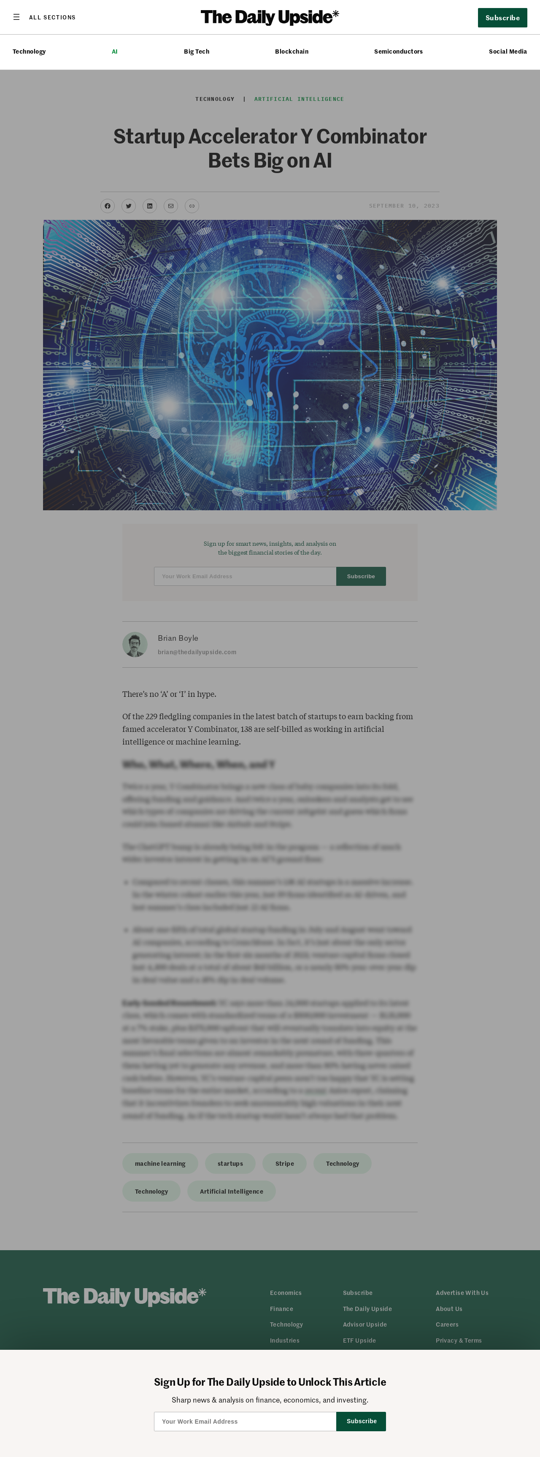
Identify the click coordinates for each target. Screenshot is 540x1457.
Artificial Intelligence (299, 99)
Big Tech (196, 51)
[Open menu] (44, 17)
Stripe (284, 1163)
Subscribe (503, 17)
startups (230, 1163)
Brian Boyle (178, 638)
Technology (29, 51)
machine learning (160, 1163)
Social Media (508, 51)
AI (115, 51)
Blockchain (291, 51)
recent (316, 1090)
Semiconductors (398, 51)
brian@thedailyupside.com (197, 651)
